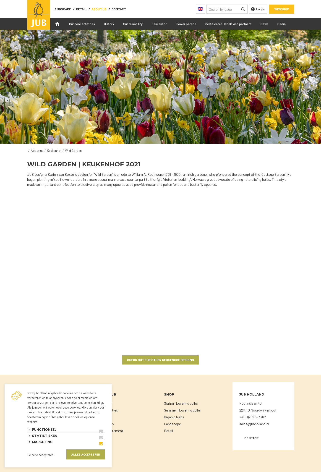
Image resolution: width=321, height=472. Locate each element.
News (264, 24)
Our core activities (82, 24)
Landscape (62, 9)
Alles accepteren (85, 454)
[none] (243, 9)
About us (99, 9)
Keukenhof (159, 24)
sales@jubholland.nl (254, 424)
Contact (251, 438)
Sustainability (133, 24)
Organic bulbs (174, 417)
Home (57, 24)
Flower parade (186, 24)
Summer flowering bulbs (182, 410)
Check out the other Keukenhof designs (160, 360)
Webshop (281, 9)
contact (119, 9)
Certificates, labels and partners (228, 24)
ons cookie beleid (39, 412)
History (109, 24)
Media (281, 24)
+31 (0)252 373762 (252, 417)
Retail (81, 9)
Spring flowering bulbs (181, 403)
